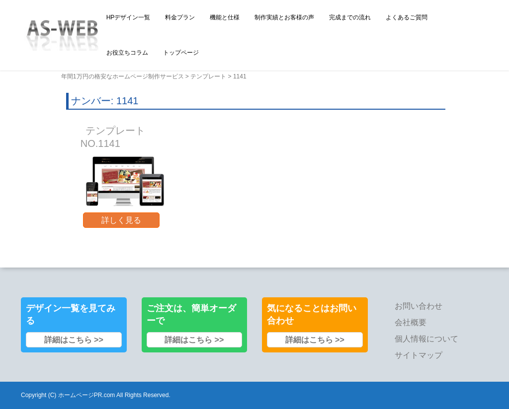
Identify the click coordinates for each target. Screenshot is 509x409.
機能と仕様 (225, 17)
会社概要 (410, 322)
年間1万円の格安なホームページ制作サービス (122, 76)
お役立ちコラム (127, 52)
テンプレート (208, 76)
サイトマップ (418, 355)
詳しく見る (121, 220)
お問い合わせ (418, 306)
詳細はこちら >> (73, 340)
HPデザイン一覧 (128, 17)
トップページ (181, 52)
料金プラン (180, 17)
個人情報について (426, 339)
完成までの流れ (350, 17)
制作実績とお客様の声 (284, 17)
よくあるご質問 (406, 17)
